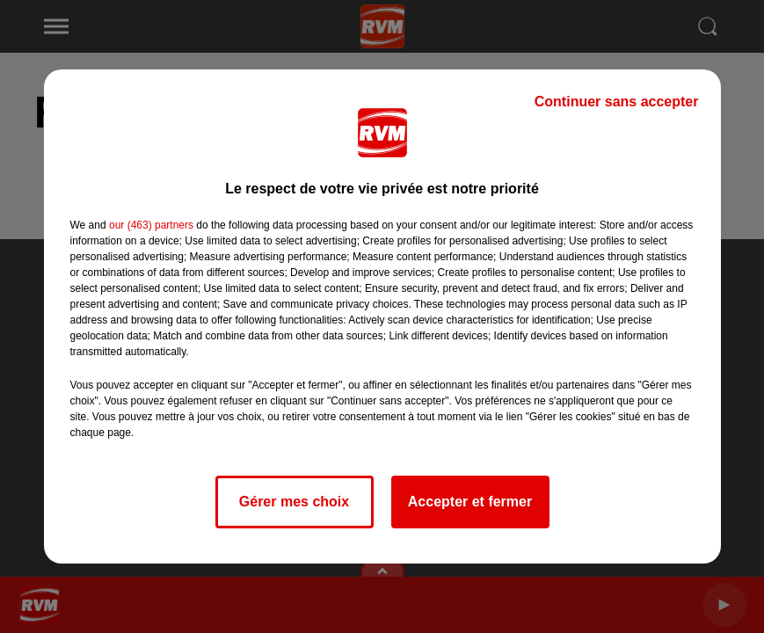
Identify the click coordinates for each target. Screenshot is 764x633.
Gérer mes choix (294, 501)
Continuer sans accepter (617, 101)
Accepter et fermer (470, 501)
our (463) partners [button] (151, 225)
